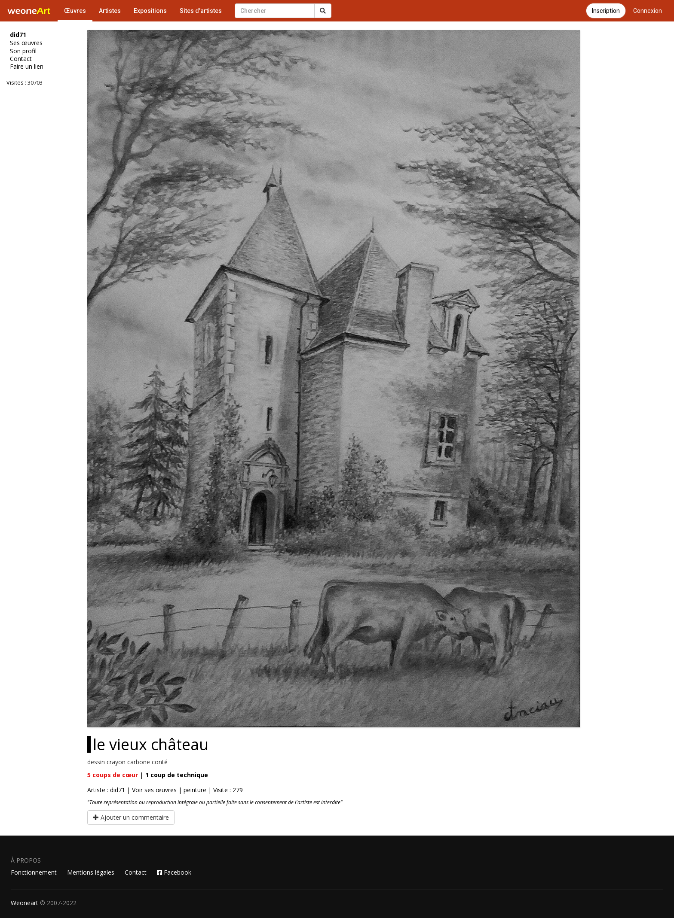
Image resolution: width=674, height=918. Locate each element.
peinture (195, 790)
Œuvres (75, 10)
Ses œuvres (26, 43)
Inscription (606, 10)
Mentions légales (90, 872)
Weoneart (24, 903)
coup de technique (176, 775)
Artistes (110, 10)
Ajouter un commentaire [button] (131, 817)
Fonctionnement (34, 872)
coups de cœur (112, 775)
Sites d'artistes (201, 10)
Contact (21, 59)
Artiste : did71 (106, 790)
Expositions (150, 10)
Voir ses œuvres (154, 790)
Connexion (647, 10)
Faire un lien (26, 66)
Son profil (23, 51)
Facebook (174, 872)
